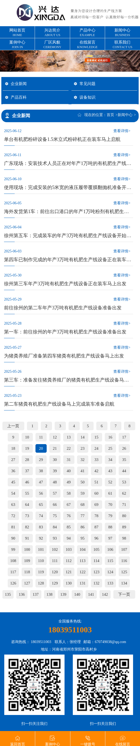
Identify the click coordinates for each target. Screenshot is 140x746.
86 (83, 527)
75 (55, 516)
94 (69, 538)
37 (27, 471)
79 (110, 516)
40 (69, 471)
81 (13, 527)
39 (55, 471)
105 (96, 549)
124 (110, 572)
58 (69, 493)
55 (27, 493)
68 (83, 504)
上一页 (13, 426)
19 (27, 448)
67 (69, 504)
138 (49, 594)
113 (83, 561)
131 (82, 583)
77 (83, 516)
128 (41, 583)
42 (96, 471)
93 (55, 538)
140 (77, 594)
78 (96, 516)
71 (124, 504)
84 (55, 527)
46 (27, 482)
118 (27, 572)
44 (124, 471)
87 (96, 527)
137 (36, 594)
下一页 (124, 594)
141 (91, 594)
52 (110, 482)
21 (55, 448)
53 (124, 482)
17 (124, 437)
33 (96, 459)
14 (83, 437)
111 (55, 561)
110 (41, 561)
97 (110, 538)
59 (83, 493)
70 (110, 504)
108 (13, 561)
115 (110, 561)
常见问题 (87, 83)
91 (27, 538)
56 (41, 493)
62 (124, 493)
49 (69, 482)
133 (110, 583)
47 (41, 482)
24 (96, 448)
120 (55, 572)
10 (27, 437)
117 (13, 572)
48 (55, 482)
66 (55, 504)
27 (13, 459)
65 (41, 504)
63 (13, 504)
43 (110, 471)
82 (27, 527)
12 (55, 437)
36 (13, 471)
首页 (110, 115)
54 (13, 493)
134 (124, 583)
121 (69, 572)
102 (55, 549)
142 (105, 594)
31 (69, 459)
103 (69, 549)
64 (27, 504)
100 (27, 549)
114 (96, 561)
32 (83, 459)
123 (96, 572)
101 (41, 549)
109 (27, 561)
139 (63, 594)
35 (124, 459)
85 (69, 527)
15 (96, 437)
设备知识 (87, 97)
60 (96, 493)
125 (124, 572)
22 (69, 448)
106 (110, 549)
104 (82, 549)
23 (83, 448)
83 (41, 527)
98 (124, 538)
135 (8, 594)
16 (110, 437)
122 (82, 572)
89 (124, 527)
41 (83, 471)
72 (13, 516)
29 (41, 459)
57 (55, 493)
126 (13, 583)
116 (124, 561)
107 (124, 549)
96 (96, 538)
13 (69, 437)
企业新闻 (19, 83)
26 (124, 448)
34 (110, 459)
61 (110, 493)
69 (96, 504)
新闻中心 (125, 115)
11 (41, 437)
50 (83, 482)
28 (27, 459)
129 (55, 583)
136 (22, 594)
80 (124, 516)
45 (13, 482)
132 (96, 583)
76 (69, 516)
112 (69, 561)
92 (41, 538)
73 (27, 516)
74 (41, 516)
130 (69, 583)
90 (13, 538)
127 (27, 583)
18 (13, 448)
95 (83, 538)
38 (41, 471)
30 (55, 459)
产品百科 (19, 97)
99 (13, 549)
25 (110, 448)
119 (41, 572)
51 (96, 482)
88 (110, 527)
